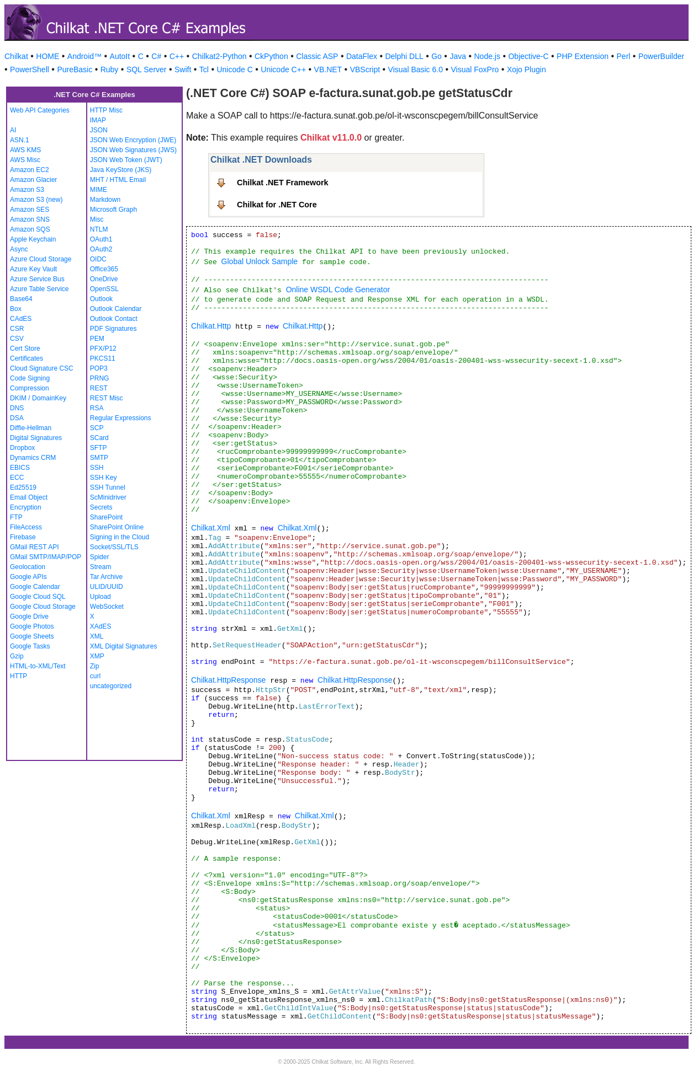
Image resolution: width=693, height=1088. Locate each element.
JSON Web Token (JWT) (126, 160)
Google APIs (28, 577)
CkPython (271, 56)
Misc (97, 219)
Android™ (84, 56)
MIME (98, 190)
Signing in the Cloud (119, 537)
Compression (29, 388)
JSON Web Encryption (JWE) (133, 140)
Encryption (25, 507)
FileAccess (26, 527)
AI (13, 130)
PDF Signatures (113, 329)
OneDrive (104, 279)
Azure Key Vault (33, 269)
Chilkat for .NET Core (277, 204)
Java (457, 56)
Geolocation (27, 567)
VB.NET (328, 69)
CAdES (20, 319)
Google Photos (32, 626)
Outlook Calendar (115, 309)
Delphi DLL (404, 56)
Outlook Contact (113, 319)
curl (95, 676)
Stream (101, 567)
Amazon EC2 (29, 170)
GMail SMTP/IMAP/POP (45, 557)
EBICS (20, 467)
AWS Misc (25, 160)
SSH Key (103, 477)
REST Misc (106, 398)
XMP (97, 656)
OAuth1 (101, 239)
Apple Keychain (33, 239)
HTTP (18, 676)
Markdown (105, 199)
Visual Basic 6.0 (415, 69)
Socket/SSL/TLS (114, 547)
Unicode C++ (283, 69)
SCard (99, 438)
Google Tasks (30, 646)
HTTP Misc (106, 110)
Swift (182, 69)
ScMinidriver (108, 497)
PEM (97, 338)
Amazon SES (29, 209)
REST (99, 388)
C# (156, 56)
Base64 (21, 299)
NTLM (99, 229)
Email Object (28, 497)
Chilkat (16, 56)
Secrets (101, 507)
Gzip (17, 656)
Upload (100, 597)
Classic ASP (317, 56)
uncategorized (110, 686)
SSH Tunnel (107, 487)
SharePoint (106, 517)
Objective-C (528, 56)
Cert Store (25, 348)
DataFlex (361, 56)
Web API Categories (40, 110)
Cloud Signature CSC (41, 368)
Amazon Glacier (33, 180)
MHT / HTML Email (118, 180)
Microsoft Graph (113, 209)
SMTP (99, 458)
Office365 (104, 269)
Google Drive (29, 616)
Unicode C (234, 69)
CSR (17, 329)
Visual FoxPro (475, 69)
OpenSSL (104, 289)
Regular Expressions (120, 418)
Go (436, 56)
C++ (177, 56)
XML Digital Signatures (123, 646)
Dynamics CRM (33, 458)
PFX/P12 (103, 348)
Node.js (487, 56)
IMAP (98, 120)
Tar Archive (106, 577)
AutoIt (120, 56)
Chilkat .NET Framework (283, 182)
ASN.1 (19, 140)
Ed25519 (23, 487)
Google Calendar (35, 587)
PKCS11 (102, 358)
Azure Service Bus (37, 279)
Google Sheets (32, 636)
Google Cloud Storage (43, 606)
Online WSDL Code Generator (338, 289)
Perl (624, 56)
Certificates (26, 358)
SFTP (98, 448)
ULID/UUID (106, 587)
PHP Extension (583, 56)
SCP (97, 428)
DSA (17, 418)
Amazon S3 (27, 190)
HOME (47, 56)
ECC (17, 477)
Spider (99, 557)
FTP (16, 517)
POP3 (99, 368)
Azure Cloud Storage (40, 259)
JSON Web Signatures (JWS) (133, 150)
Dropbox (22, 448)
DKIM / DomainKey (38, 398)
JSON (99, 130)
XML (97, 636)
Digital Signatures (36, 438)
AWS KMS (25, 150)
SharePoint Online (117, 527)
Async (19, 249)
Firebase (23, 537)
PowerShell (29, 69)
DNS (17, 408)
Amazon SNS (30, 219)
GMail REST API (34, 547)
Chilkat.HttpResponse (228, 680)
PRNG (99, 378)
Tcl (204, 69)
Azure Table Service (39, 289)
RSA (97, 408)
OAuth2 (101, 249)
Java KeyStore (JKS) (120, 170)
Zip (94, 666)
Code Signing (30, 378)
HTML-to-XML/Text (38, 666)
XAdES (101, 626)
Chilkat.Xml (210, 527)
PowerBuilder (661, 56)
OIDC (98, 259)
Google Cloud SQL (38, 597)
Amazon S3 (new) (36, 199)
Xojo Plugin (526, 69)
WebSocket (107, 606)
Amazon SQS (30, 229)
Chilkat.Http (211, 325)
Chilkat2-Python (219, 56)
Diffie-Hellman (30, 428)
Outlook (101, 299)
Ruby (109, 69)
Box (16, 309)
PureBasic (74, 69)
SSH (97, 467)
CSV (17, 338)
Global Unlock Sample (259, 261)
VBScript (365, 69)
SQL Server (146, 69)
